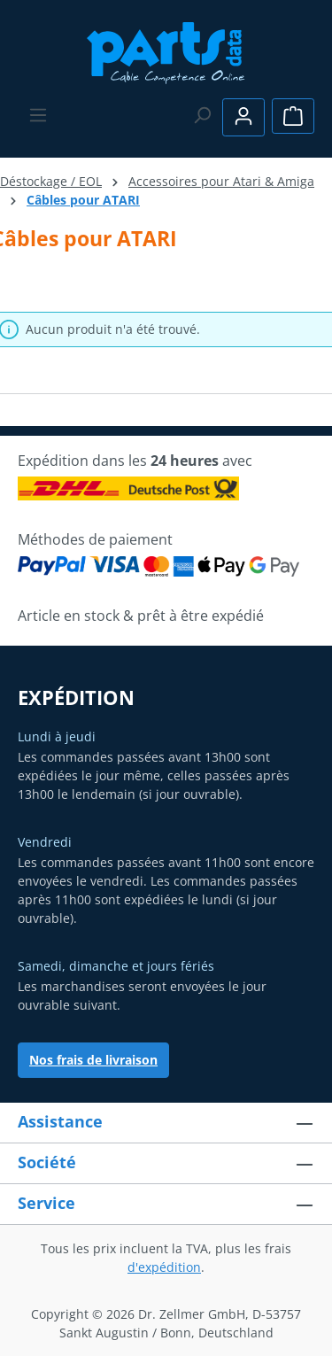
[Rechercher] (201, 115)
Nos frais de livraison (93, 1059)
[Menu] (38, 115)
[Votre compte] (243, 117)
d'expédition (164, 1267)
